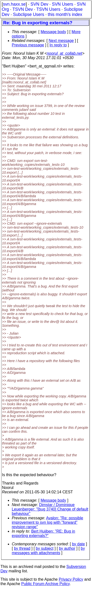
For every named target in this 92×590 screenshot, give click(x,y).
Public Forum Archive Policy (45, 584)
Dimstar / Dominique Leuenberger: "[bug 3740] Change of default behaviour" (50, 509)
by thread (22, 548)
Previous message (28, 45)
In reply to (58, 45)
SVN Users (62, 4)
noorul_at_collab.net (64, 53)
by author (67, 548)
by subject (44, 548)
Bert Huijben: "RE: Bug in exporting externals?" (43, 533)
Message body (53, 32)
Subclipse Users (28, 14)
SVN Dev (39, 4)
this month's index (65, 14)
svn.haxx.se (14, 4)
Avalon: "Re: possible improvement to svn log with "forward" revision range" (47, 522)
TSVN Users (48, 9)
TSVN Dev (23, 9)
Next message (61, 41)
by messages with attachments (48, 550)
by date (78, 544)
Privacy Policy (71, 579)
